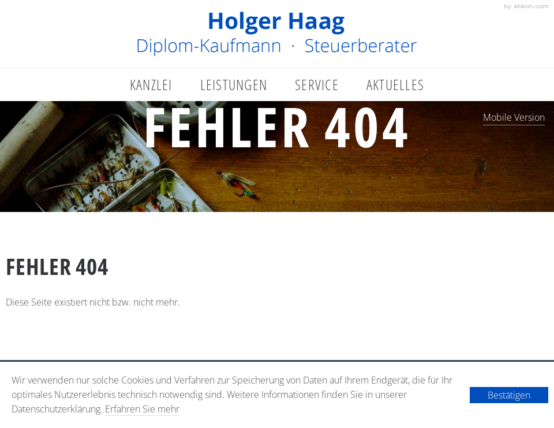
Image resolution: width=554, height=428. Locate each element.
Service (317, 84)
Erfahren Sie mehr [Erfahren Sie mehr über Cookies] (142, 409)
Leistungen (233, 84)
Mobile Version (514, 117)
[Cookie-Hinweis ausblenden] (509, 395)
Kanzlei (151, 84)
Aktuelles (395, 84)
